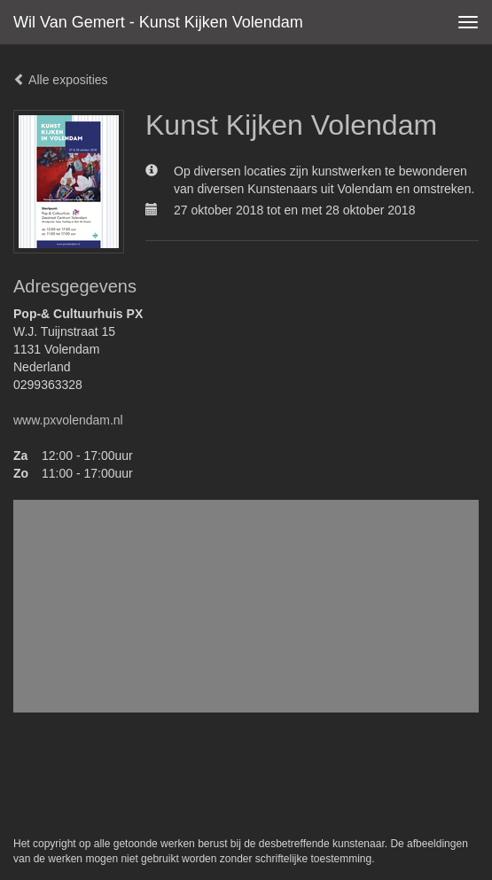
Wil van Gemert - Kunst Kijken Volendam (158, 22)
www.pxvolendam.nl (68, 420)
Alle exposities (60, 80)
